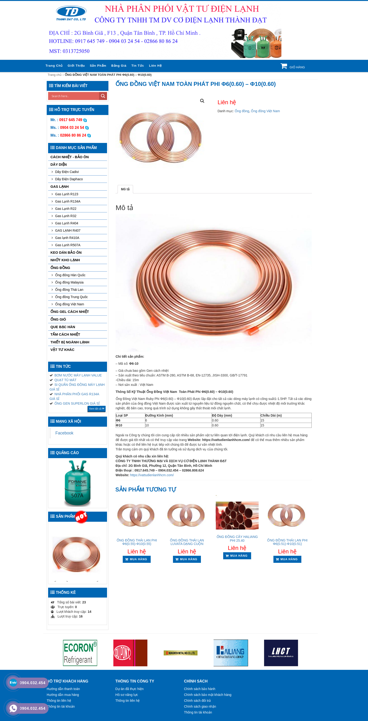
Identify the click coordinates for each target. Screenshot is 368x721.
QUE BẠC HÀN (62, 327)
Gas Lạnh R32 (66, 216)
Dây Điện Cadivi (67, 172)
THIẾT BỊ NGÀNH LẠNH (69, 342)
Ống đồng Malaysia (69, 282)
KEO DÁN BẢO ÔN (66, 252)
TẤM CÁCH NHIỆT (65, 334)
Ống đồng (242, 111)
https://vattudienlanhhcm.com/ (152, 475)
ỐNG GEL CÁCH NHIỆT (69, 312)
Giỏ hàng (297, 67)
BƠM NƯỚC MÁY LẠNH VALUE (78, 375)
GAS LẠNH (59, 186)
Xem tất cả (96, 408)
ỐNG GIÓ (58, 319)
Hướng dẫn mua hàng (63, 695)
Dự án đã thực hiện (129, 689)
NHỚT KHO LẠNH (65, 260)
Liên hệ (155, 65)
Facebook (64, 433)
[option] (80, 653)
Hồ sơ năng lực (126, 695)
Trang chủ (54, 65)
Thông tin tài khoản (61, 706)
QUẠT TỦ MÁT (65, 380)
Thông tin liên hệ (59, 700)
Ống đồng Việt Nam (265, 111)
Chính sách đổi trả (197, 700)
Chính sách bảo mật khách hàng (207, 695)
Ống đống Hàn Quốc (70, 275)
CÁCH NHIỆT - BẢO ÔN (69, 157)
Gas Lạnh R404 (66, 223)
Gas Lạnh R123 (66, 194)
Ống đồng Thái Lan (69, 289)
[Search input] (75, 96)
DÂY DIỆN (58, 164)
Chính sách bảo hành (199, 689)
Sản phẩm (98, 65)
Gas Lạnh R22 (66, 209)
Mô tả (125, 189)
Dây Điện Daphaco (69, 179)
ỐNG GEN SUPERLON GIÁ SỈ (77, 403)
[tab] (125, 189)
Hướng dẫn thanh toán (63, 689)
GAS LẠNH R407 (67, 230)
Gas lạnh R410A (67, 238)
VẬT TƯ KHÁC (62, 350)
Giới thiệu (76, 65)
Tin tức (137, 65)
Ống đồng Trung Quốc (71, 297)
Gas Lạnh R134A (67, 201)
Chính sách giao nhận (200, 706)
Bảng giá (118, 65)
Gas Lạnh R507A (67, 245)
